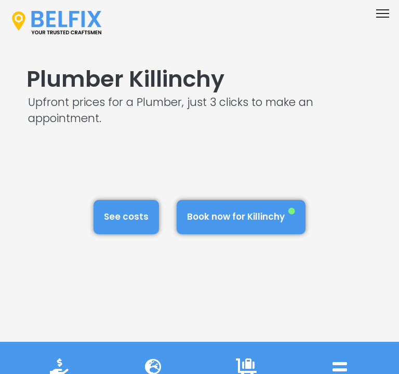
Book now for (241, 215)
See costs (126, 216)
